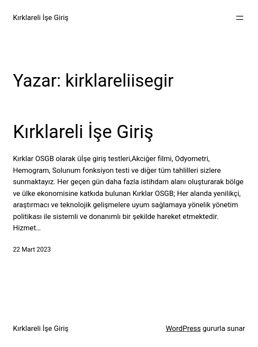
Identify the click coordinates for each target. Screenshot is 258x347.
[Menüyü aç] (240, 18)
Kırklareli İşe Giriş (41, 17)
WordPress (183, 328)
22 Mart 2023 (32, 249)
